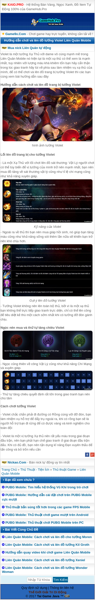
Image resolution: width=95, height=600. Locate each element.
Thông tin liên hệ (62, 588)
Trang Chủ (9, 469)
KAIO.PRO (16, 4)
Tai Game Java (48, 596)
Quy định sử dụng (34, 588)
